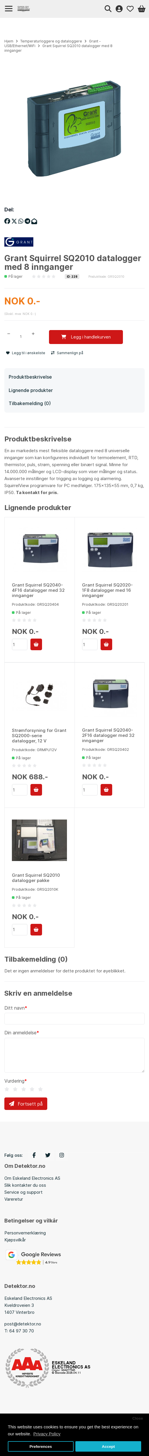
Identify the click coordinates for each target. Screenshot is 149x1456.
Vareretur (13, 1199)
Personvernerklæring (25, 1233)
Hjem (8, 41)
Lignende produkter (31, 390)
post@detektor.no (22, 1324)
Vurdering (14, 1081)
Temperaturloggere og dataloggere (51, 41)
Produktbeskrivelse (30, 377)
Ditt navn (14, 1008)
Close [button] (137, 1418)
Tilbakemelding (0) (30, 403)
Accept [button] (108, 1446)
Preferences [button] (41, 1446)
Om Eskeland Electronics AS (32, 1178)
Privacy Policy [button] (46, 1433)
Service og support (23, 1192)
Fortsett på (26, 1104)
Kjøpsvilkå (14, 1240)
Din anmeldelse (20, 1033)
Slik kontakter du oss (25, 1185)
